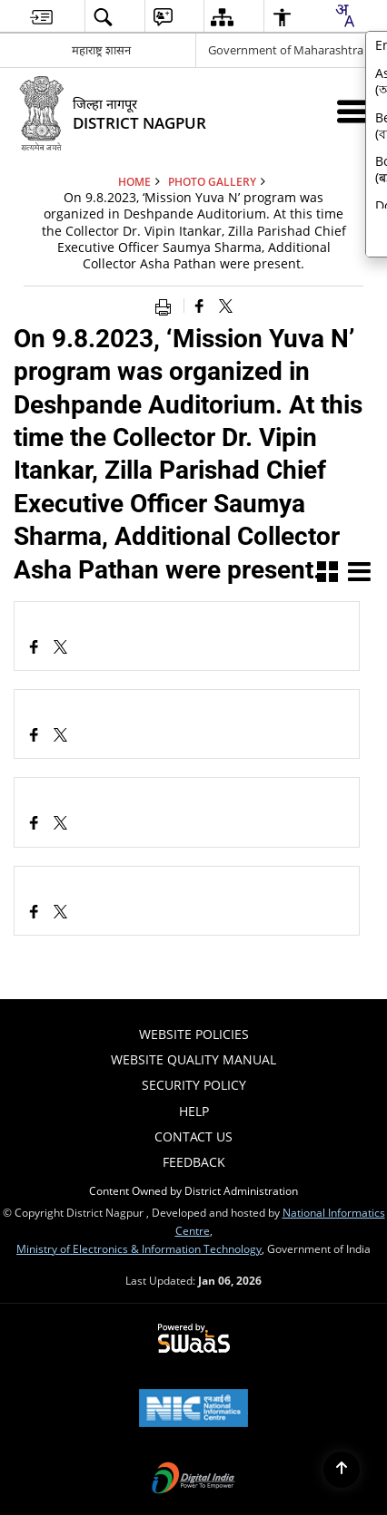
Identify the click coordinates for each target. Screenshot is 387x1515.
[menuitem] (41, 17)
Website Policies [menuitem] (194, 1034)
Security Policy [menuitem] (194, 1084)
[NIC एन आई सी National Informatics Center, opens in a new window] (193, 1409)
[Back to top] (341, 1470)
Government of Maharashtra (285, 50)
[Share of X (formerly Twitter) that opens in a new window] (225, 305)
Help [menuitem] (194, 1111)
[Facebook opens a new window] (34, 648)
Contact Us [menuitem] (193, 1136)
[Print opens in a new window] (167, 305)
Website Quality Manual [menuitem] (193, 1059)
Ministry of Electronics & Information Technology (139, 1248)
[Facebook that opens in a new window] (199, 305)
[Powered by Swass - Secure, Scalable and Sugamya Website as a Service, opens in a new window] (194, 1339)
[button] (327, 573)
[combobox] (344, 15)
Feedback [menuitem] (194, 1161)
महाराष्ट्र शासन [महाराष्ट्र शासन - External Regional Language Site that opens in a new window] (101, 50)
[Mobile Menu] (352, 111)
